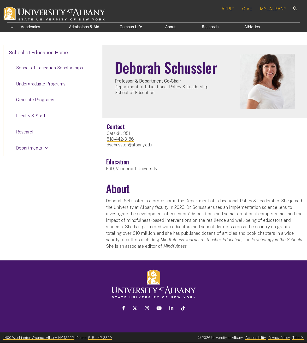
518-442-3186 (120, 139)
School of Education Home (38, 52)
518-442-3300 (100, 338)
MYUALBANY (273, 8)
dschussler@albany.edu (129, 144)
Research (210, 27)
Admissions (84, 27)
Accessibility (255, 338)
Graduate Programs (35, 99)
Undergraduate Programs (40, 83)
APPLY (227, 8)
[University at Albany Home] (55, 13)
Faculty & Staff (30, 115)
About (170, 27)
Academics (30, 27)
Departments (29, 147)
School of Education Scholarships (49, 67)
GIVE (247, 8)
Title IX (298, 338)
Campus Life (131, 27)
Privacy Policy (279, 338)
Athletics (252, 27)
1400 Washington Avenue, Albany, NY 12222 (38, 338)
